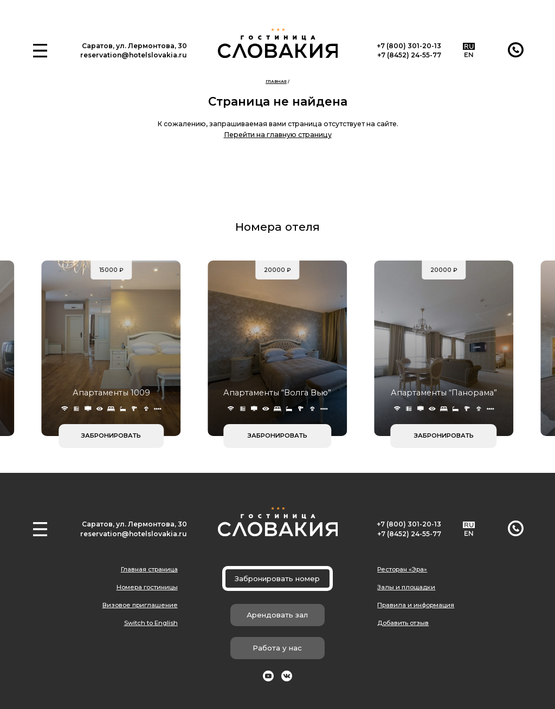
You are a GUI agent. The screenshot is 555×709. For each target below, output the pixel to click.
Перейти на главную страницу (278, 135)
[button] (40, 51)
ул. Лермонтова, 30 (151, 46)
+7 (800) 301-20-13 (409, 46)
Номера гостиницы (147, 587)
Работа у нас (277, 647)
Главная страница (149, 569)
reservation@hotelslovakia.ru (133, 55)
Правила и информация (415, 605)
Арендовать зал (277, 614)
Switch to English (151, 623)
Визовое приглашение (140, 605)
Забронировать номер (277, 578)
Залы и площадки (406, 587)
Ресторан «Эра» (402, 569)
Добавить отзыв (403, 623)
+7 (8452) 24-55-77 (409, 55)
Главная (276, 81)
